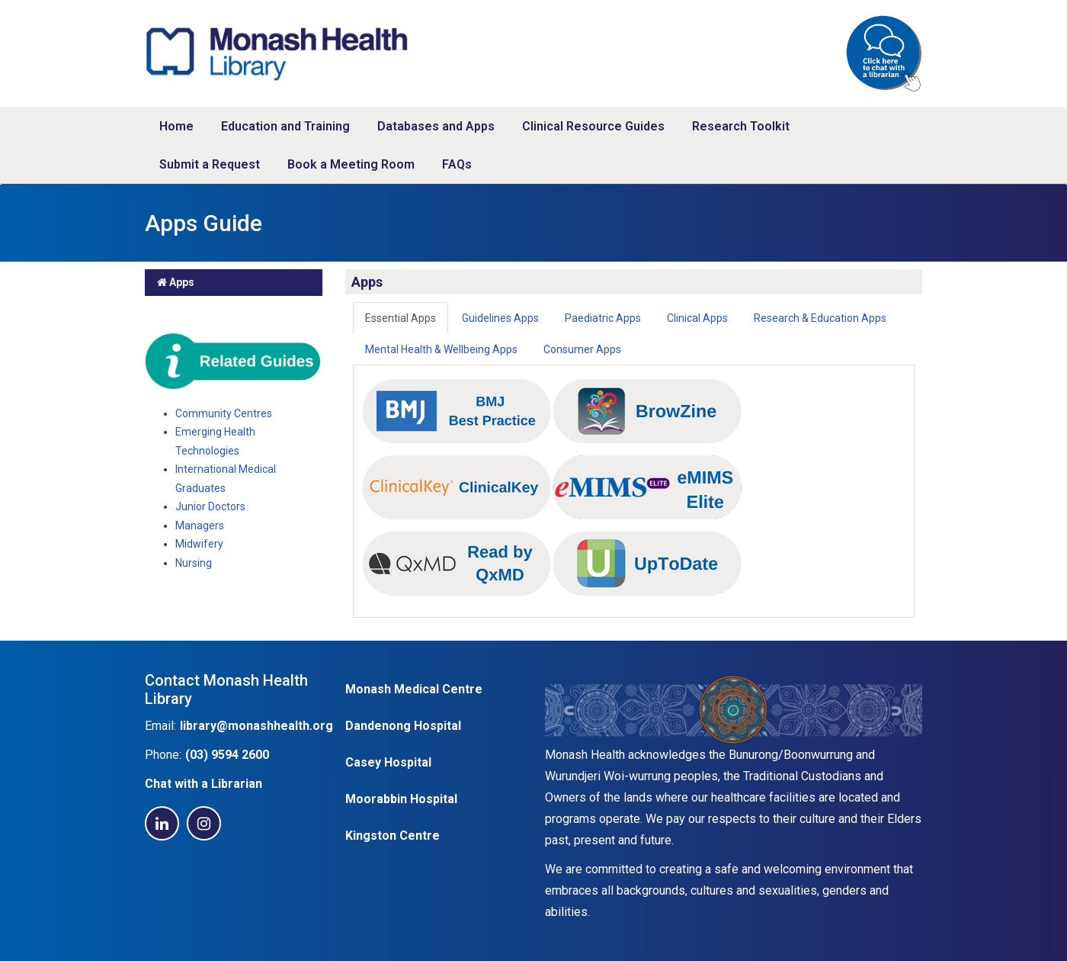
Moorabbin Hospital (401, 799)
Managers (199, 525)
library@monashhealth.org (256, 725)
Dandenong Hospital (403, 725)
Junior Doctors (210, 506)
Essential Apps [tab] (400, 318)
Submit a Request (209, 164)
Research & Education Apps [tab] (820, 318)
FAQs (457, 164)
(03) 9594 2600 (227, 754)
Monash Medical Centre (413, 689)
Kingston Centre (392, 835)
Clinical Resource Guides (593, 126)
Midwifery (199, 544)
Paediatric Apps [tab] (603, 318)
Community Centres (223, 413)
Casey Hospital (388, 762)
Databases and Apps (436, 126)
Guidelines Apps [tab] (500, 318)
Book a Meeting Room (351, 164)
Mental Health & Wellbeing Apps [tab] (441, 349)
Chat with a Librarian (203, 783)
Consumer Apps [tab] (582, 349)
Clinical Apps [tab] (697, 318)
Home (176, 126)
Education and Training (285, 126)
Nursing (193, 563)
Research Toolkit (741, 126)
